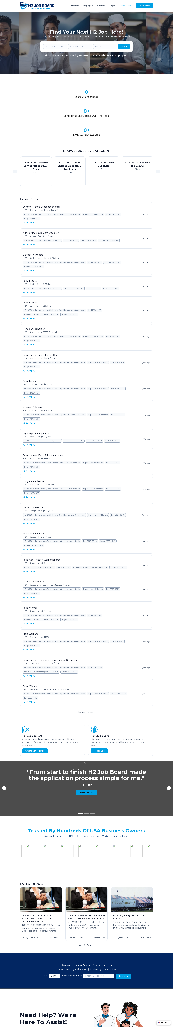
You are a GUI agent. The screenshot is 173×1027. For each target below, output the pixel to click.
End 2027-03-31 (112, 436)
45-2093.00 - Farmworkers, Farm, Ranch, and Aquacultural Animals (52, 188)
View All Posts (86, 865)
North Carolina (35, 231)
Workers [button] (76, 6)
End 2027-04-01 (112, 414)
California (33, 183)
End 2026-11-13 (117, 615)
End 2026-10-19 (30, 671)
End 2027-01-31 (117, 388)
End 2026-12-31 (63, 541)
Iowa (31, 279)
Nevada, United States (38, 558)
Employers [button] (89, 6)
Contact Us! (50, 964)
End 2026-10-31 (94, 236)
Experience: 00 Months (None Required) (41, 288)
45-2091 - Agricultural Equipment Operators (42, 214)
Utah (31, 458)
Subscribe (123, 896)
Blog (105, 997)
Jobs (55, 997)
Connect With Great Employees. (109, 55)
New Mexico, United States (40, 663)
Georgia (32, 484)
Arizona (32, 210)
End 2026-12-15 (94, 589)
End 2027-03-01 (117, 488)
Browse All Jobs (86, 685)
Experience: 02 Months (93, 436)
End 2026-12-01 (117, 336)
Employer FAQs (78, 997)
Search (124, 46)
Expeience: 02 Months (108, 214)
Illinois (31, 257)
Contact (101, 6)
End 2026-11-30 (112, 310)
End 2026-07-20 (70, 214)
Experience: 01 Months (97, 336)
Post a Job (99, 724)
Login (112, 6)
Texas (31, 410)
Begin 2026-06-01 (31, 192)
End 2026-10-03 (117, 362)
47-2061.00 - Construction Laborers (38, 541)
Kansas (32, 536)
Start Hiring (29, 964)
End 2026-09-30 (113, 188)
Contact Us (115, 997)
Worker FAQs (94, 997)
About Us (63, 997)
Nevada (32, 305)
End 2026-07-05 (95, 641)
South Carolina (35, 637)
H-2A (25, 183)
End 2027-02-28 (113, 462)
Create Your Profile (35, 724)
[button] (158, 145)
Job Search (144, 6)
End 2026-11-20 (94, 283)
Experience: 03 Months (73, 262)
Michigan (33, 332)
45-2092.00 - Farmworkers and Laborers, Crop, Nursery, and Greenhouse (54, 236)
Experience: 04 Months (93, 188)
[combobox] (80, 46)
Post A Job (125, 6)
